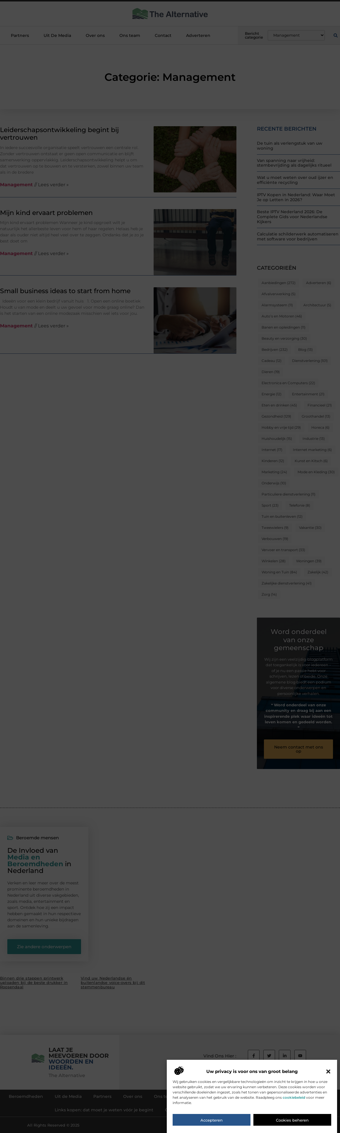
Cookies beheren (292, 1121)
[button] (328, 1073)
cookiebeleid (294, 1098)
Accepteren (211, 1121)
